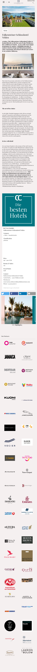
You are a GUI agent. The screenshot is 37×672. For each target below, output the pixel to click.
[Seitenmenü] (4, 2)
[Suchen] (33, 3)
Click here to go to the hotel (11, 288)
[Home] (18, 2)
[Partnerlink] (10, 343)
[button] (5, 293)
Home (5, 30)
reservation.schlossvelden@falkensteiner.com (16, 282)
